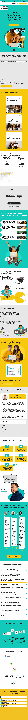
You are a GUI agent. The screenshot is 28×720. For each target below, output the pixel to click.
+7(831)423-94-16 (14, 3)
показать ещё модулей (14, 206)
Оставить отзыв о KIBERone (14, 556)
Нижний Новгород (9, 1)
